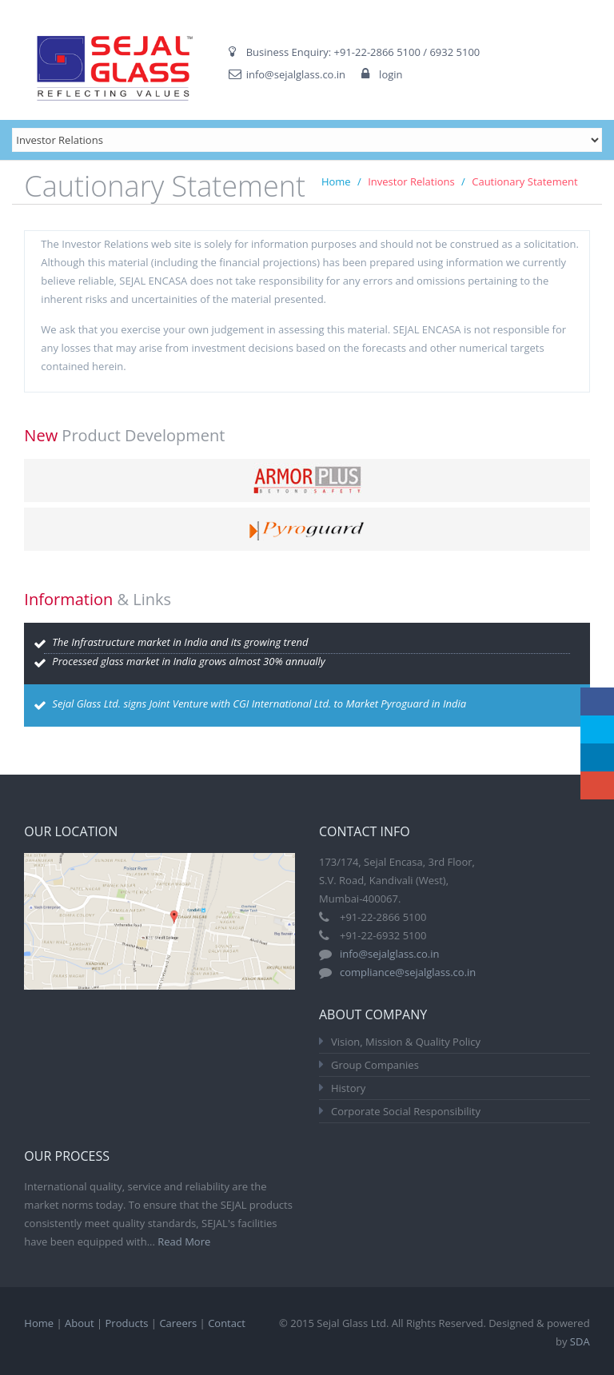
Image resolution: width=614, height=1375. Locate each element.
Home (336, 181)
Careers (178, 1323)
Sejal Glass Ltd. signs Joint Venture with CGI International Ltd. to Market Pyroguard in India (259, 703)
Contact (226, 1323)
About (79, 1323)
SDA (580, 1341)
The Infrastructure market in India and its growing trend (180, 642)
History (348, 1088)
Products (127, 1323)
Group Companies (375, 1065)
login (390, 74)
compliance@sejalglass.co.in (408, 972)
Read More (183, 1241)
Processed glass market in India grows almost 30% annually (188, 661)
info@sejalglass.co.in (295, 74)
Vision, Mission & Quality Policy (405, 1041)
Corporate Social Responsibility (405, 1111)
